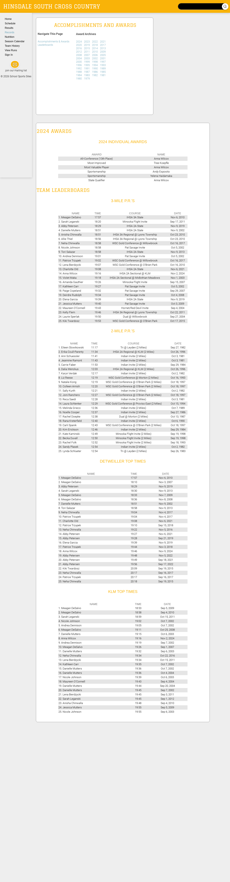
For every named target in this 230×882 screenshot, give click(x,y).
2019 (87, 45)
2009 (103, 51)
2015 (87, 48)
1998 (95, 61)
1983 (87, 75)
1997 (103, 61)
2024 (79, 41)
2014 (95, 48)
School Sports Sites (20, 76)
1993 (103, 65)
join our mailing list (16, 70)
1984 (79, 75)
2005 (103, 55)
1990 (95, 68)
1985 (103, 71)
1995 (87, 65)
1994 (95, 65)
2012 (79, 51)
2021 (103, 41)
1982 (95, 75)
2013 (103, 48)
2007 (87, 55)
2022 (95, 41)
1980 (79, 78)
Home (8, 19)
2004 (79, 58)
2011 (87, 51)
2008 (79, 55)
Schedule (10, 23)
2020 (79, 45)
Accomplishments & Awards (53, 41)
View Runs (11, 50)
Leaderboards (45, 44)
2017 (103, 45)
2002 (95, 58)
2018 (95, 45)
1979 (87, 78)
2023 (87, 41)
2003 (87, 58)
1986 (95, 71)
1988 (79, 71)
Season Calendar (15, 41)
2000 (79, 61)
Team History (12, 45)
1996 (79, 65)
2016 (79, 48)
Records (9, 32)
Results (9, 28)
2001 (103, 58)
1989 (103, 68)
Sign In (9, 54)
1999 (87, 61)
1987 (87, 71)
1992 (79, 68)
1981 (103, 75)
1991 (87, 68)
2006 (95, 55)
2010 (95, 51)
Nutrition (9, 36)
